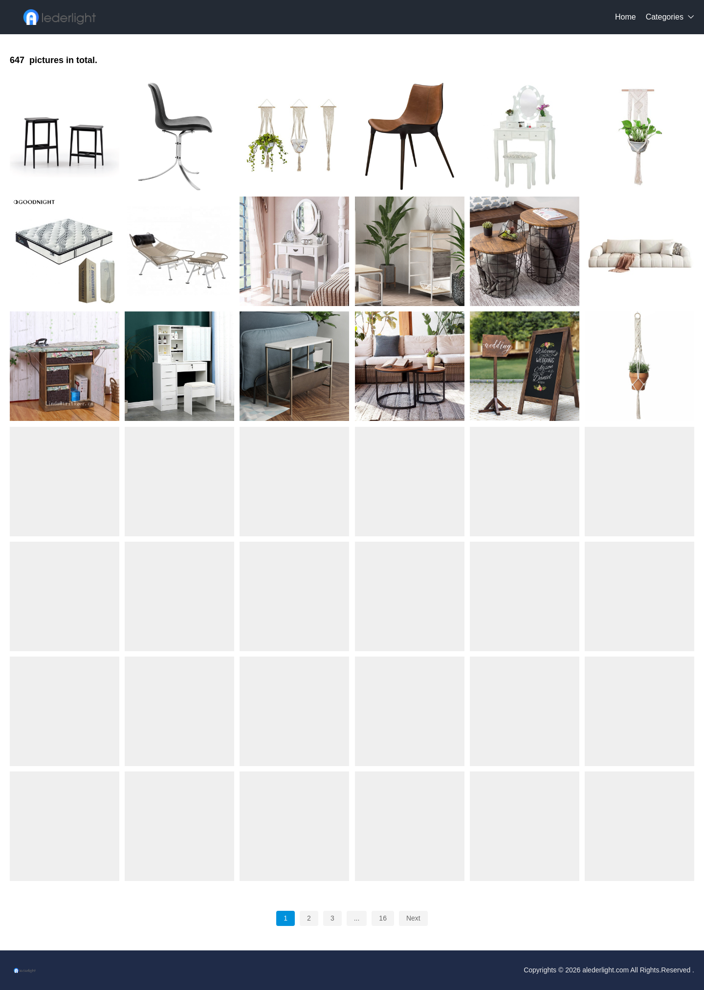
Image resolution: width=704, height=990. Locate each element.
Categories (664, 17)
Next (413, 918)
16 (383, 918)
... (357, 918)
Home (625, 17)
